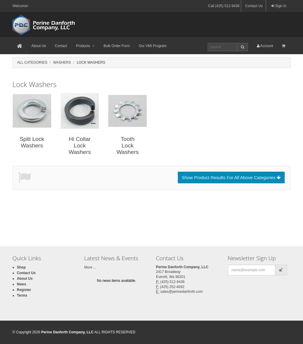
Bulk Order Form (117, 46)
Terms (22, 295)
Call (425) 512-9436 (223, 6)
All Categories (32, 62)
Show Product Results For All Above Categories (231, 177)
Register (24, 290)
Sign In (278, 6)
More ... (90, 267)
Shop (21, 267)
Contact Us (253, 6)
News (21, 284)
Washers (62, 62)
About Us (38, 46)
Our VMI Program (153, 46)
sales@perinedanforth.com (181, 292)
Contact (61, 46)
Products (85, 46)
